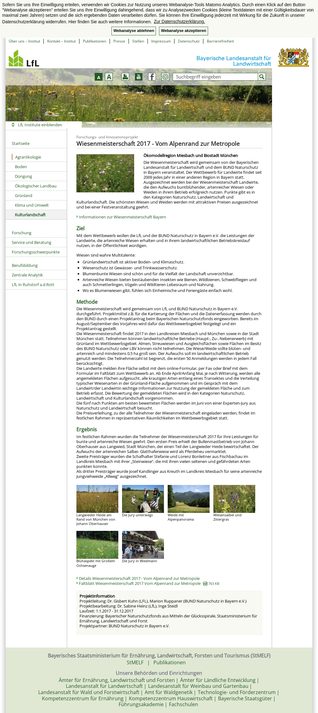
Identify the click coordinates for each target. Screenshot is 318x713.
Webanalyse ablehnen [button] (133, 31)
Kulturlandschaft (30, 214)
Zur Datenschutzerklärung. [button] (179, 21)
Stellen (138, 41)
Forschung (21, 232)
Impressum (161, 41)
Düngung (23, 176)
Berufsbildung (25, 265)
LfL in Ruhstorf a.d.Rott (33, 284)
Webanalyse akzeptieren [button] (183, 31)
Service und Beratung (31, 242)
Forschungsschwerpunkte (36, 252)
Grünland (23, 195)
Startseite (21, 143)
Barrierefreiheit (220, 41)
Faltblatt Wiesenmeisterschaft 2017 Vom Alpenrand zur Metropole (149, 583)
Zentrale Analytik (27, 275)
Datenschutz (189, 41)
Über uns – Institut (24, 41)
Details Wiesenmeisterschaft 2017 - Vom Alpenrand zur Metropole (139, 578)
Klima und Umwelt (32, 205)
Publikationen (94, 41)
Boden (21, 166)
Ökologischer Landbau (36, 186)
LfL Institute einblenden (40, 124)
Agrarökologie (26, 157)
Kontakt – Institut (61, 41)
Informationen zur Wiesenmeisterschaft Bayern (122, 217)
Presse (119, 41)
